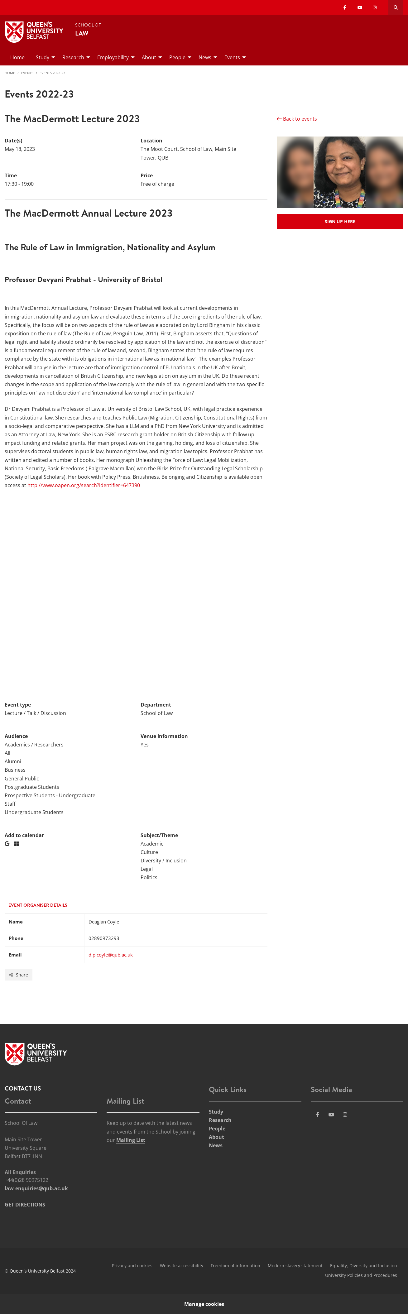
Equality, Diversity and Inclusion (363, 1265)
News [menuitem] (205, 57)
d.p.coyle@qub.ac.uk (111, 955)
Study (216, 1111)
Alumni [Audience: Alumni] (13, 761)
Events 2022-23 (52, 72)
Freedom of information (235, 1265)
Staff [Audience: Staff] (10, 803)
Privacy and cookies (132, 1265)
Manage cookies (204, 1304)
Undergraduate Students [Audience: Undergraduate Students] (34, 812)
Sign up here (340, 221)
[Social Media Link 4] (345, 1114)
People (217, 1128)
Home (10, 72)
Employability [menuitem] (113, 57)
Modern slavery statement (295, 1265)
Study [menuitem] (42, 57)
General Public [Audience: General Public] (22, 778)
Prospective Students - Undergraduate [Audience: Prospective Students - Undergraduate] (50, 795)
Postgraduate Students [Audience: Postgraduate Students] (32, 787)
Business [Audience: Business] (15, 769)
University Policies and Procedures (361, 1275)
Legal (147, 869)
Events (27, 72)
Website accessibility (181, 1265)
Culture (149, 852)
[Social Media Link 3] (331, 1114)
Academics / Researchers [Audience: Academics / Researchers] (34, 744)
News (216, 1145)
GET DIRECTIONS (25, 1204)
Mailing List (130, 1140)
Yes (145, 744)
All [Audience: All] (7, 753)
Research (220, 1120)
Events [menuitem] (232, 57)
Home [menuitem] (17, 57)
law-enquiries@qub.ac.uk (36, 1188)
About (216, 1137)
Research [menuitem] (73, 57)
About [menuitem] (149, 57)
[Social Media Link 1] (317, 1114)
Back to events (297, 118)
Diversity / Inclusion (164, 860)
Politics (149, 877)
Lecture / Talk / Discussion (35, 713)
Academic (152, 843)
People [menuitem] (177, 57)
